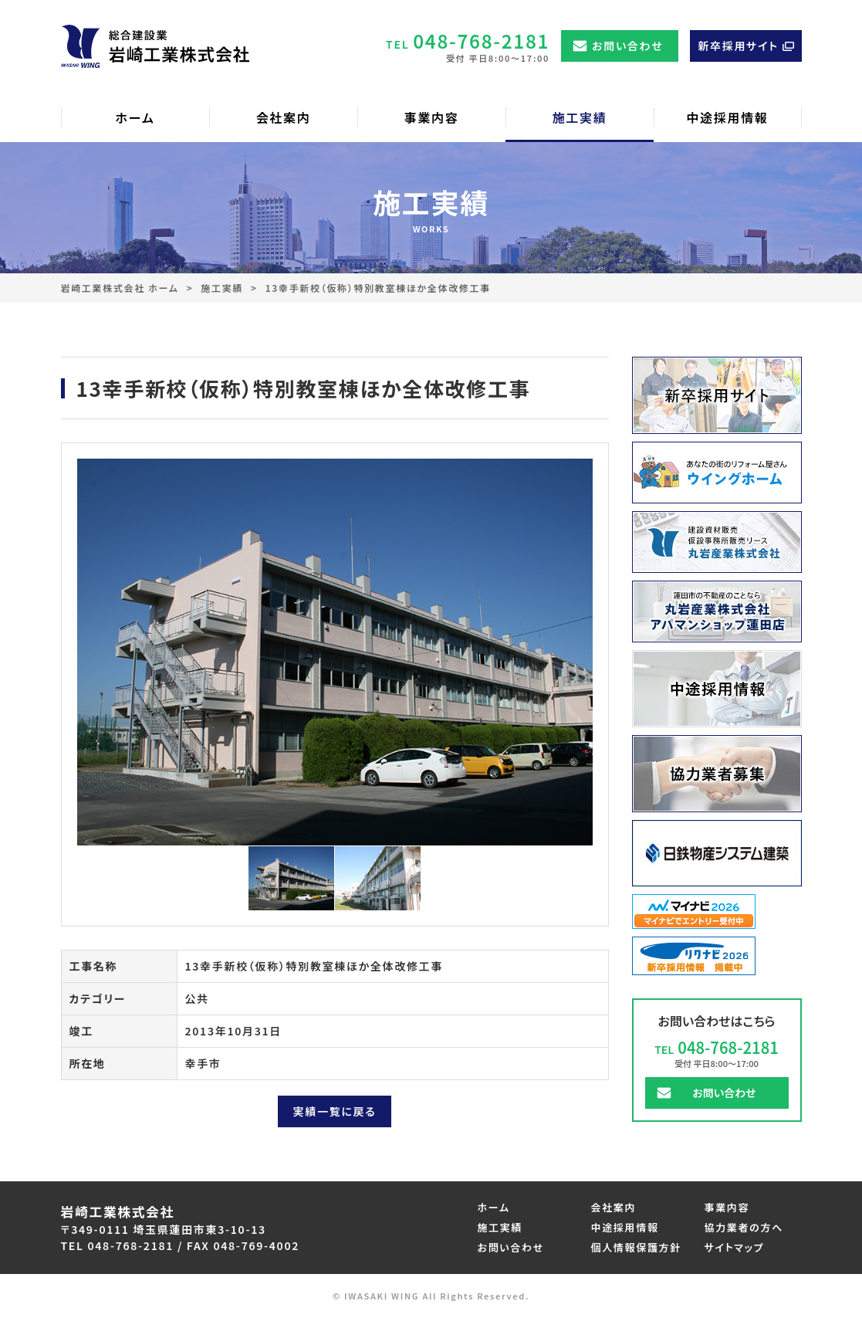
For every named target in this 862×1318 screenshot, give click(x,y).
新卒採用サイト (738, 45)
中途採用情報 (625, 1227)
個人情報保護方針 (636, 1247)
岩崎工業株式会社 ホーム (120, 287)
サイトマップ (735, 1247)
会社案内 (614, 1207)
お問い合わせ (627, 45)
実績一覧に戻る (335, 1111)
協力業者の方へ (744, 1227)
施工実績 (222, 287)
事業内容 (727, 1207)
